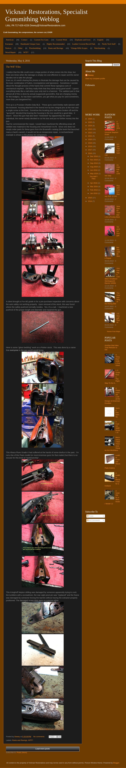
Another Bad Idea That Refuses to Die (112, 347)
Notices (8, 48)
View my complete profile (95, 79)
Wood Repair (10, 52)
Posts (90, 516)
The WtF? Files (13, 66)
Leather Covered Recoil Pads (83, 44)
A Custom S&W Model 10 (118, 427)
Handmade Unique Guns (30, 44)
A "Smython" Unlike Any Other (118, 360)
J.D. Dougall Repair (118, 318)
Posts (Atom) (22, 752)
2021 (90, 136)
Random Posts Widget (113, 331)
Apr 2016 (94, 183)
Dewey (91, 75)
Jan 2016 (94, 193)
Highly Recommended (55, 44)
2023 (90, 129)
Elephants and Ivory (83, 40)
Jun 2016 (94, 170)
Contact (24, 40)
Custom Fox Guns (41, 40)
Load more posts (43, 749)
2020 (90, 139)
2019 (90, 143)
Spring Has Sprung (118, 412)
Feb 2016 (94, 190)
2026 (90, 119)
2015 (90, 198)
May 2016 (94, 174)
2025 (90, 122)
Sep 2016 (94, 163)
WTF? (25, 52)
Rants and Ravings (55, 48)
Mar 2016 (94, 187)
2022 (90, 133)
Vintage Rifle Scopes (79, 48)
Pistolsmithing (35, 48)
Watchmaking (99, 48)
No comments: (39, 737)
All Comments (93, 520)
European (9, 44)
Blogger (116, 763)
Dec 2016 (94, 156)
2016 (90, 153)
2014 (90, 201)
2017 (90, 150)
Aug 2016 (94, 167)
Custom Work (61, 40)
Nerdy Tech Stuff (109, 44)
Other (20, 48)
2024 (90, 126)
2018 (90, 146)
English (100, 40)
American (10, 40)
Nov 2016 (94, 160)
